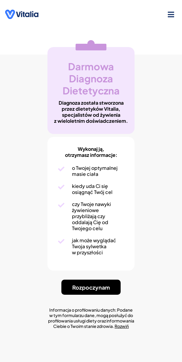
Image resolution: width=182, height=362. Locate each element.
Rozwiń (122, 326)
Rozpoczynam (91, 287)
